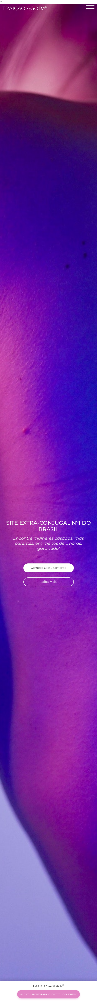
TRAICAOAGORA (48, 995)
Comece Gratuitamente (48, 568)
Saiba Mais (48, 582)
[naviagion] (90, 9)
